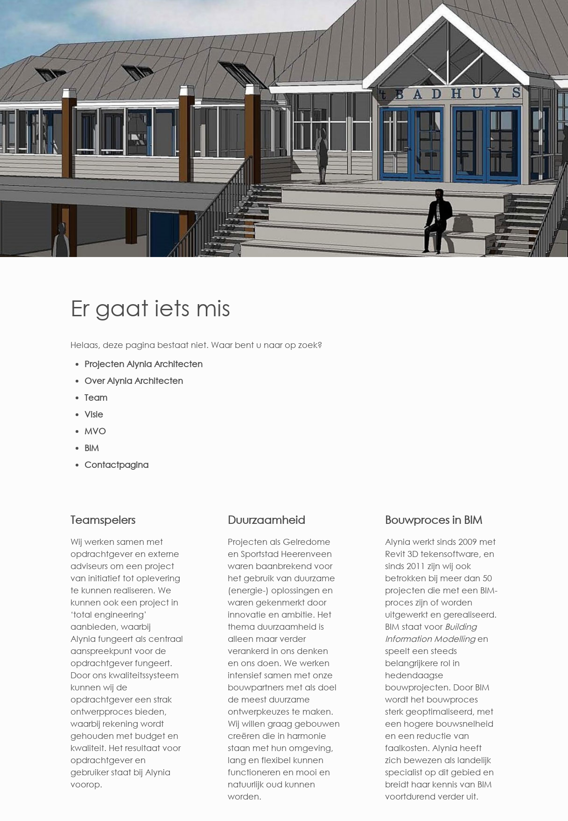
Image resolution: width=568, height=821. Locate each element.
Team (95, 397)
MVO (95, 431)
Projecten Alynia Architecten (143, 364)
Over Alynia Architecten (133, 381)
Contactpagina (116, 464)
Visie (93, 414)
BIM (91, 448)
